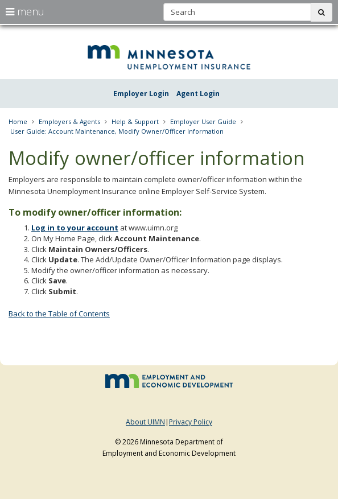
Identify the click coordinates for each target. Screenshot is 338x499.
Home (18, 121)
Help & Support (135, 121)
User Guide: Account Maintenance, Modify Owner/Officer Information (117, 131)
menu (25, 11)
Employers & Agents (69, 121)
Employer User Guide (203, 121)
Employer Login (141, 93)
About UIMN (145, 422)
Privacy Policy (190, 422)
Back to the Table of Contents (59, 313)
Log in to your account (74, 227)
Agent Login (198, 93)
